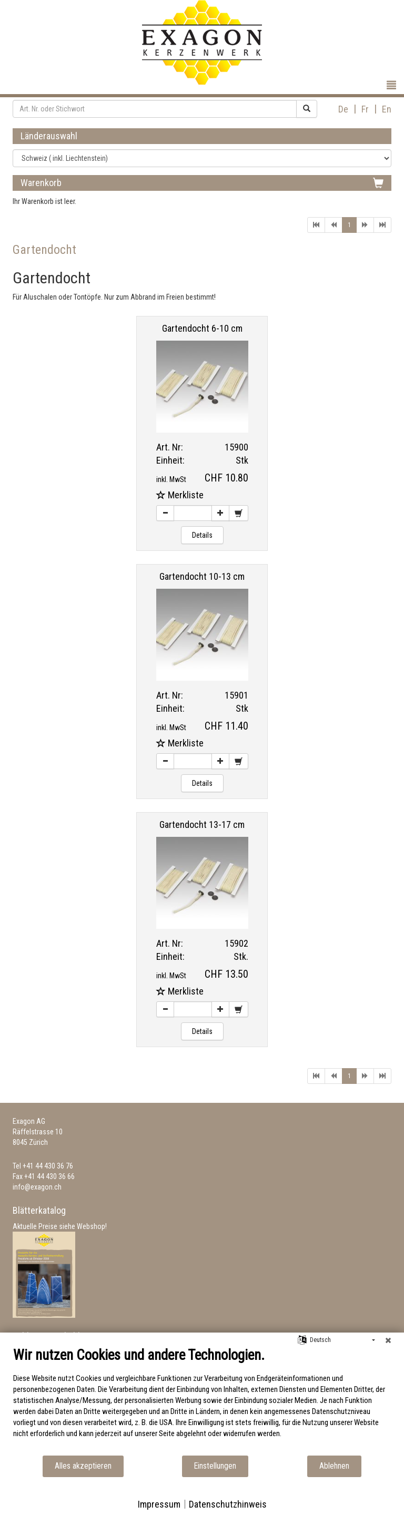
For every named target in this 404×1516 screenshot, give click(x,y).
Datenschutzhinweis (228, 1504)
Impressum (159, 1504)
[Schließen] (388, 1340)
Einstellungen (215, 1466)
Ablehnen (334, 1466)
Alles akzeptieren (83, 1466)
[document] (202, 1400)
